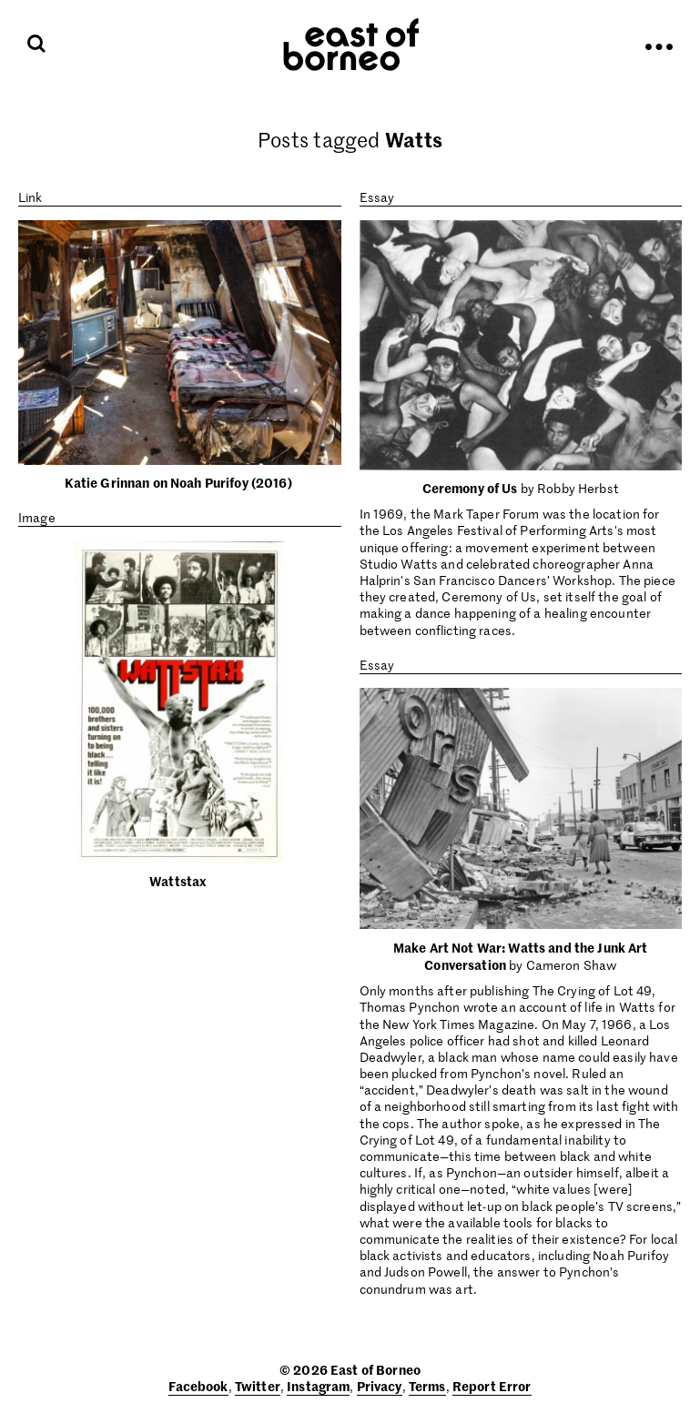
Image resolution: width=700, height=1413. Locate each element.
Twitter (257, 1386)
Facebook (198, 1386)
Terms (427, 1386)
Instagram (318, 1386)
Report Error (492, 1386)
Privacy (379, 1386)
